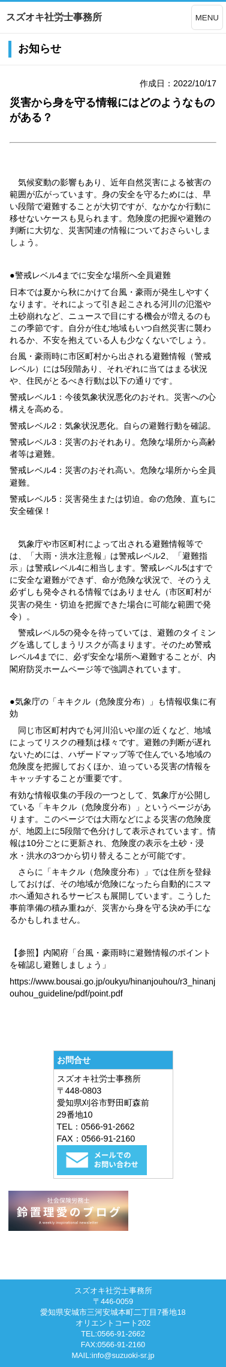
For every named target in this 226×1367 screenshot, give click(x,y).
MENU (207, 17)
